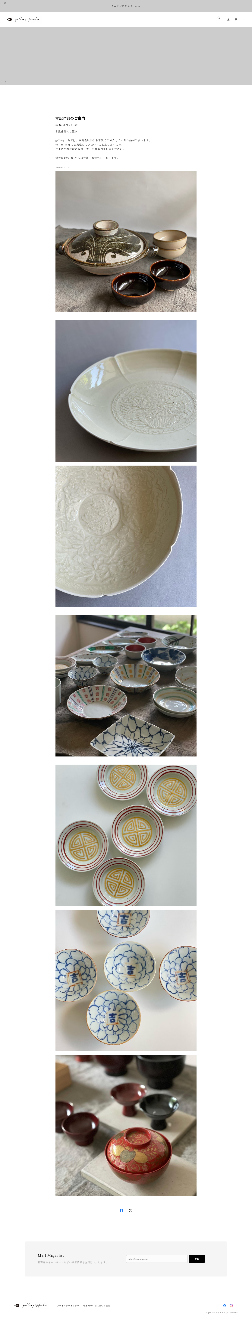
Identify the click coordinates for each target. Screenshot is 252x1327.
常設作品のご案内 (70, 118)
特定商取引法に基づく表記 (96, 1306)
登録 (196, 1258)
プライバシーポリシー (68, 1306)
